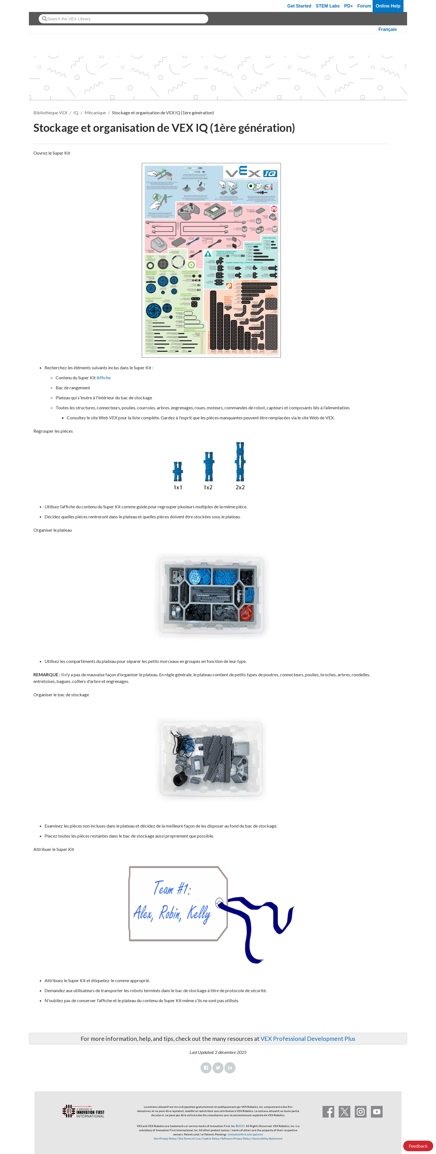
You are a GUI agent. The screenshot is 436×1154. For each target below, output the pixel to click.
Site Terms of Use (189, 1138)
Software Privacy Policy (235, 1138)
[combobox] (123, 18)
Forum (364, 6)
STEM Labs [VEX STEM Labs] (328, 6)
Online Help (388, 6)
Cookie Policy (211, 1138)
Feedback (418, 1145)
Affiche (103, 377)
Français (387, 29)
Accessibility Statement (267, 1138)
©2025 (240, 1126)
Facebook (206, 1067)
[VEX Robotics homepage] (43, 6)
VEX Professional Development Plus (308, 1038)
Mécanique (95, 112)
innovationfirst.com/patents (245, 1134)
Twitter (218, 1067)
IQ (75, 112)
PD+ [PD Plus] (348, 6)
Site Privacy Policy (165, 1138)
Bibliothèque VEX (50, 112)
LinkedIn (230, 1067)
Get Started (299, 6)
